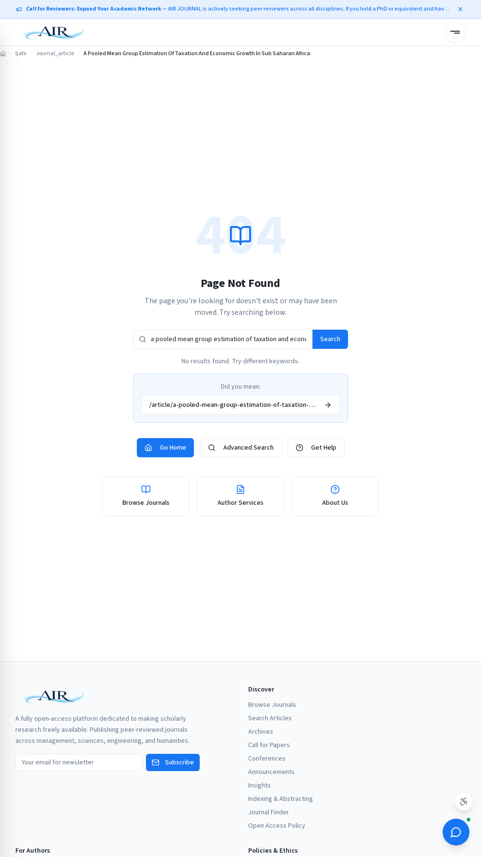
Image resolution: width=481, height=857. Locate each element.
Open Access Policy (276, 826)
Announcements (271, 772)
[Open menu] (455, 32)
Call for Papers (269, 745)
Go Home (165, 447)
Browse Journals (272, 705)
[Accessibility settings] (463, 801)
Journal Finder (268, 812)
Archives (260, 732)
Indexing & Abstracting (280, 799)
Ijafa (20, 54)
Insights (259, 785)
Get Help (316, 447)
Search (330, 339)
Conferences (267, 758)
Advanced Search (241, 447)
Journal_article (55, 54)
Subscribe (173, 762)
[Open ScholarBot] (456, 832)
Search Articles (270, 718)
